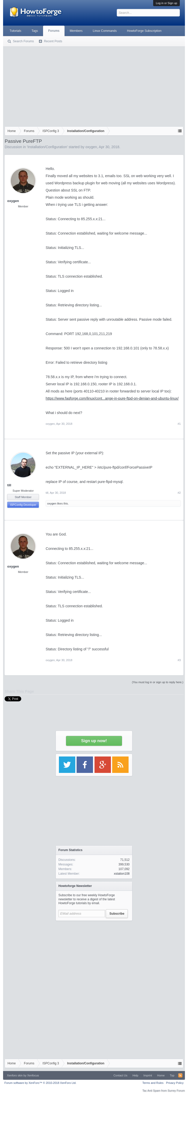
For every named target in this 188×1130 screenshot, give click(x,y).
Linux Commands (105, 31)
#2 (179, 492)
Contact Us (120, 1075)
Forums (53, 31)
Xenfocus (33, 1075)
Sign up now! (94, 741)
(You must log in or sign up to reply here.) (157, 682)
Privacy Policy (174, 1082)
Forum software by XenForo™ (40, 1082)
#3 (179, 660)
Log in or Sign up (166, 3)
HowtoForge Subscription (144, 31)
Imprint (147, 1075)
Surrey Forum (176, 1090)
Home (161, 1075)
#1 (179, 423)
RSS (180, 1075)
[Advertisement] (94, 85)
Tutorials (15, 31)
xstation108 (122, 873)
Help (135, 1075)
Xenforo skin (15, 1075)
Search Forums (23, 41)
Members (76, 31)
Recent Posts (53, 41)
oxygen (91, 147)
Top (172, 1075)
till (9, 485)
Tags (35, 31)
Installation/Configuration (47, 147)
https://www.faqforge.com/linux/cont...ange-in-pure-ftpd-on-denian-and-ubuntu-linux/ (112, 398)
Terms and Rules (153, 1082)
